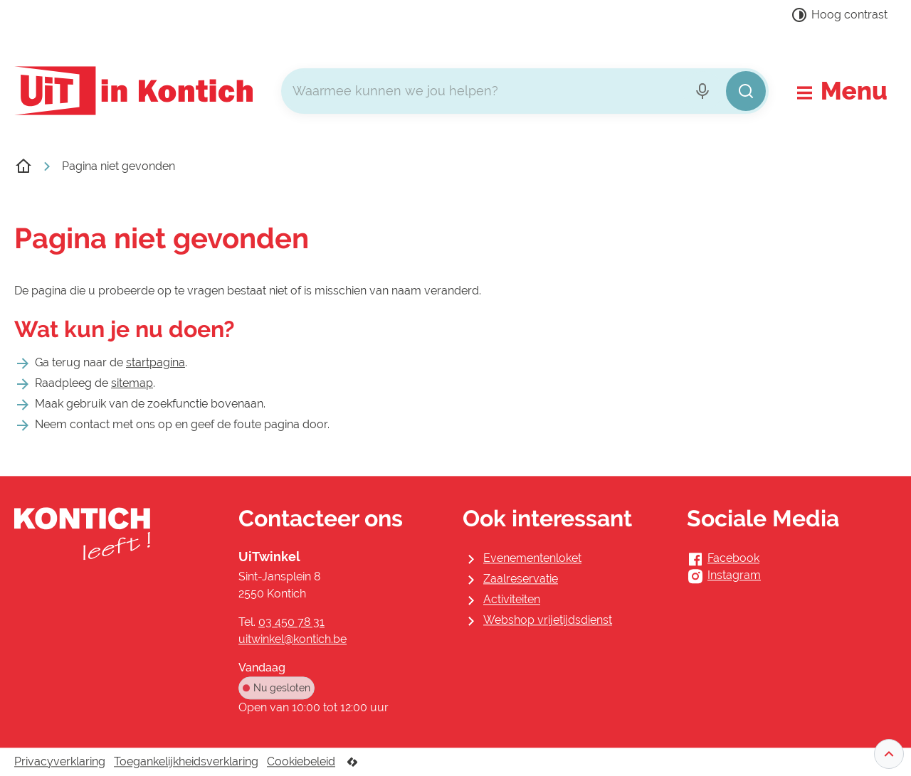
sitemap (132, 383)
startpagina (155, 362)
